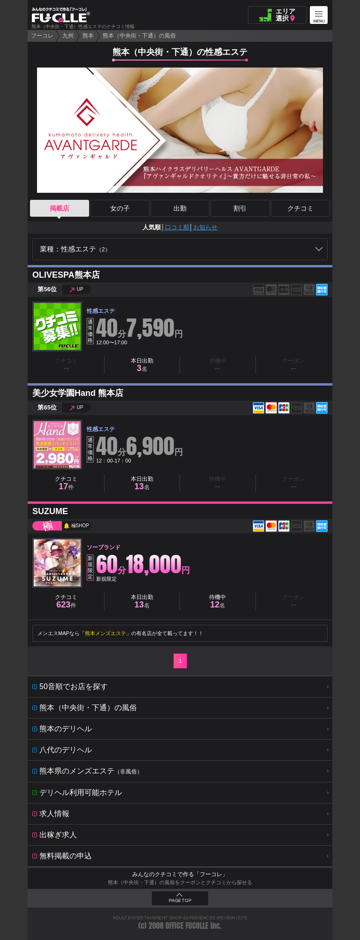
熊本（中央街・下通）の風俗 (139, 35)
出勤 (180, 208)
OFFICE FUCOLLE (187, 925)
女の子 (120, 208)
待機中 (217, 601)
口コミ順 (177, 227)
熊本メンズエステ (105, 633)
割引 (240, 208)
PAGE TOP (180, 900)
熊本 (88, 35)
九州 (68, 35)
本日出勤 (142, 365)
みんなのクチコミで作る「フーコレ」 (180, 874)
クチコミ (300, 208)
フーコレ (42, 35)
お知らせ (205, 227)
